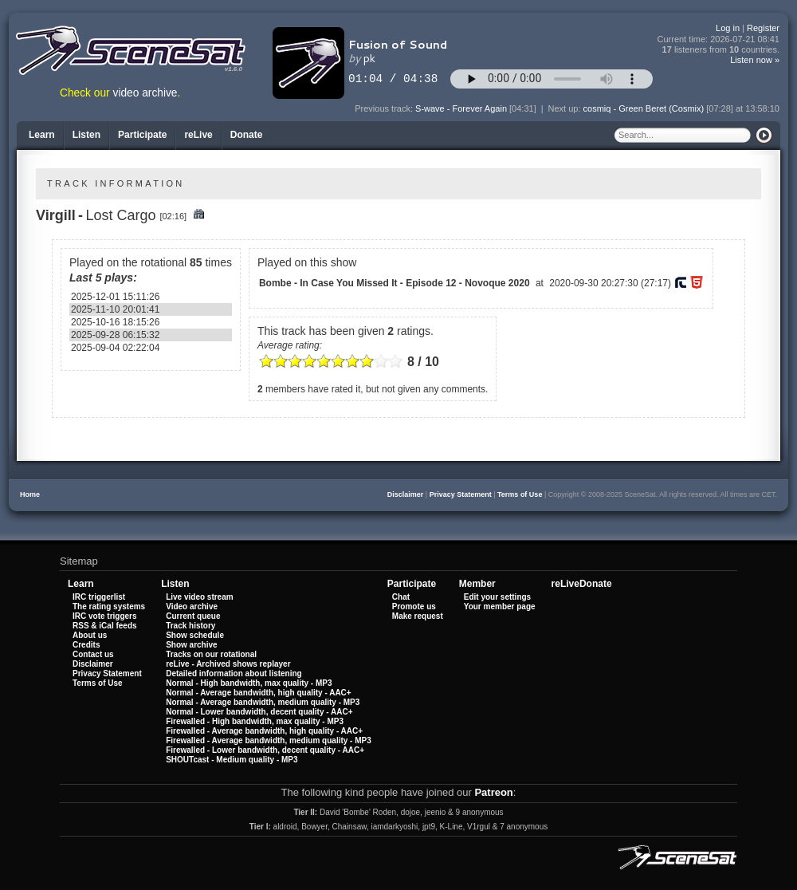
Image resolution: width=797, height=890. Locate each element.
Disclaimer (405, 494)
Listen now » (754, 60)
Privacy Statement (461, 494)
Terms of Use (519, 494)
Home (30, 494)
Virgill (56, 215)
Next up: (565, 108)
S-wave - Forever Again (461, 108)
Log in (728, 28)
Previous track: (385, 108)
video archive (145, 93)
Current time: (719, 39)
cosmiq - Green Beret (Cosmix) (644, 108)
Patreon (493, 792)
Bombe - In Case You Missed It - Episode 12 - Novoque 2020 (394, 283)
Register (763, 28)
